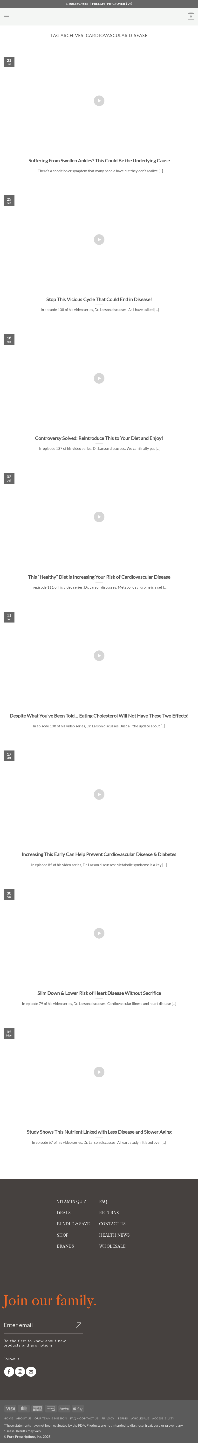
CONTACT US (112, 1223)
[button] (6, 16)
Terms (123, 1418)
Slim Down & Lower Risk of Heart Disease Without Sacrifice (99, 993)
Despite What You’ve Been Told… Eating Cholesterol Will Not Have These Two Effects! (99, 715)
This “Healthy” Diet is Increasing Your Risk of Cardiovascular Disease (99, 577)
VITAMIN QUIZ (71, 1201)
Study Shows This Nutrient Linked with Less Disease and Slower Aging (99, 1132)
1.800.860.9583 (77, 4)
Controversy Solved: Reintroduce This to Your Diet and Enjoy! (99, 438)
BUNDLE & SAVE (73, 1223)
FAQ (103, 1201)
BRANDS (65, 1246)
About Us (24, 1418)
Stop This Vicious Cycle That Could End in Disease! (99, 299)
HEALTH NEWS (114, 1235)
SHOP (62, 1235)
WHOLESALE (112, 1246)
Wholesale (140, 1418)
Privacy (108, 1418)
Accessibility (163, 1418)
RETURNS (109, 1212)
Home (8, 1418)
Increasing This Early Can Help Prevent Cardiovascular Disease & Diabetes (99, 854)
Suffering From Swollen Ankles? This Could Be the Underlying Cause (99, 160)
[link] (9, 1372)
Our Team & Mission (50, 1418)
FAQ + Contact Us (84, 1418)
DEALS (64, 1212)
